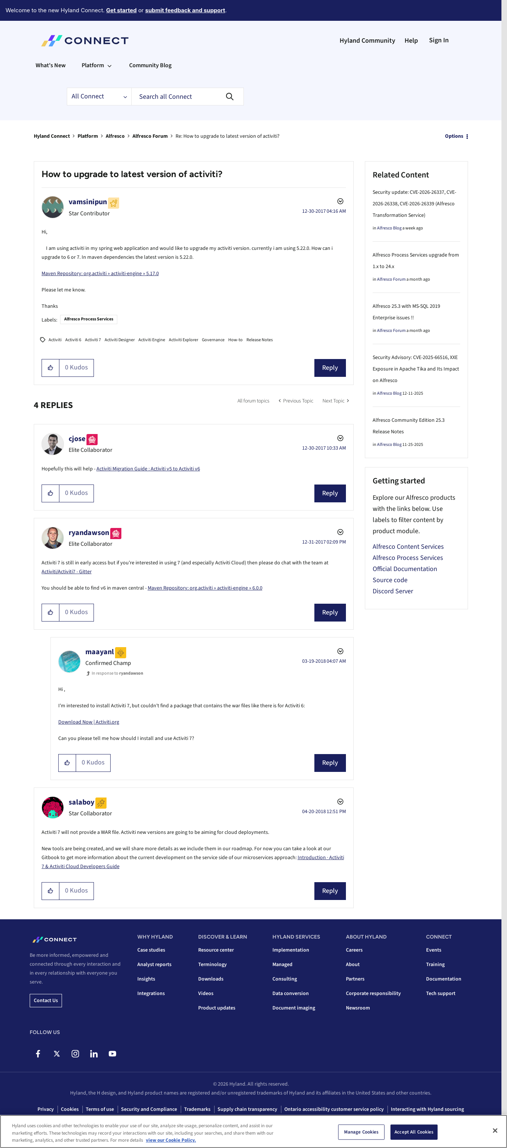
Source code (390, 580)
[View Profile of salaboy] (81, 802)
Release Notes (259, 340)
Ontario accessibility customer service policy (334, 1109)
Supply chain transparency (247, 1109)
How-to (235, 340)
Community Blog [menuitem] (150, 65)
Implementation (290, 950)
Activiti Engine (151, 340)
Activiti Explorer (183, 340)
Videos (205, 993)
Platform (88, 136)
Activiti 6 (73, 340)
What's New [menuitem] (51, 65)
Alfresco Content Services (408, 546)
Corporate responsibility (373, 993)
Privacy (45, 1109)
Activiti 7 (93, 340)
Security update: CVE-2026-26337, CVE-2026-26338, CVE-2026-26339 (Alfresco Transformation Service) (414, 204)
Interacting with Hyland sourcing (427, 1109)
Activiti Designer (120, 340)
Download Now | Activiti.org (88, 722)
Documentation (443, 979)
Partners (355, 979)
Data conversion (290, 993)
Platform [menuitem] (93, 65)
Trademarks (197, 1109)
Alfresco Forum (150, 136)
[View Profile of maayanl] (99, 652)
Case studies (151, 950)
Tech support (440, 993)
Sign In (439, 40)
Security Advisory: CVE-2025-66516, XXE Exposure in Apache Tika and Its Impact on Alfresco (416, 369)
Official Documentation (405, 569)
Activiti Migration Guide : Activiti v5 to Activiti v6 (148, 469)
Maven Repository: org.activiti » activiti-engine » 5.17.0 (100, 273)
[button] (50, 367)
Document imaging (293, 1008)
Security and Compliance (149, 1109)
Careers (354, 950)
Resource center (216, 950)
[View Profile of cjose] (77, 439)
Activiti (55, 340)
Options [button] (454, 136)
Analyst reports (154, 964)
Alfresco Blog (389, 228)
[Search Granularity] (99, 96)
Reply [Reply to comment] (330, 493)
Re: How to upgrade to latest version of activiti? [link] (227, 136)
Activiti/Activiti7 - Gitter (67, 571)
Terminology (212, 964)
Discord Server (393, 591)
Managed (282, 964)
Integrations (151, 993)
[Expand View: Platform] (109, 65)
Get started (121, 10)
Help (411, 40)
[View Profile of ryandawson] (89, 533)
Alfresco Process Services (88, 319)
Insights (146, 979)
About (353, 964)
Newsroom (358, 1008)
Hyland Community (367, 40)
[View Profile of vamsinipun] (88, 202)
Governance (213, 340)
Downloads (210, 979)
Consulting (284, 979)
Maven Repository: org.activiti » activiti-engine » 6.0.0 (205, 588)
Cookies (70, 1109)
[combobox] (187, 96)
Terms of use (100, 1109)
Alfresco (115, 136)
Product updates (216, 1008)
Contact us (46, 1000)
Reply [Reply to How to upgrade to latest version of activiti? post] (330, 367)
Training (435, 964)
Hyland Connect (52, 136)
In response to (117, 673)
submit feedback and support (185, 10)
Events (433, 950)
